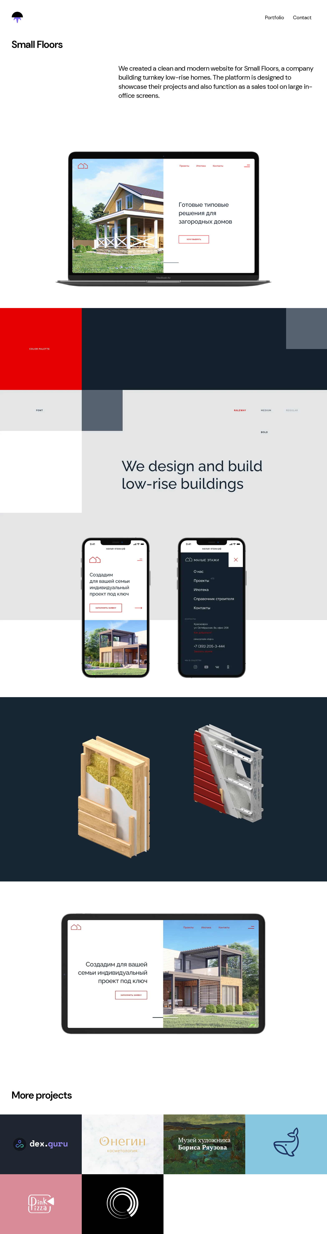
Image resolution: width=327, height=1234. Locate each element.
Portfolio (274, 17)
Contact (302, 17)
